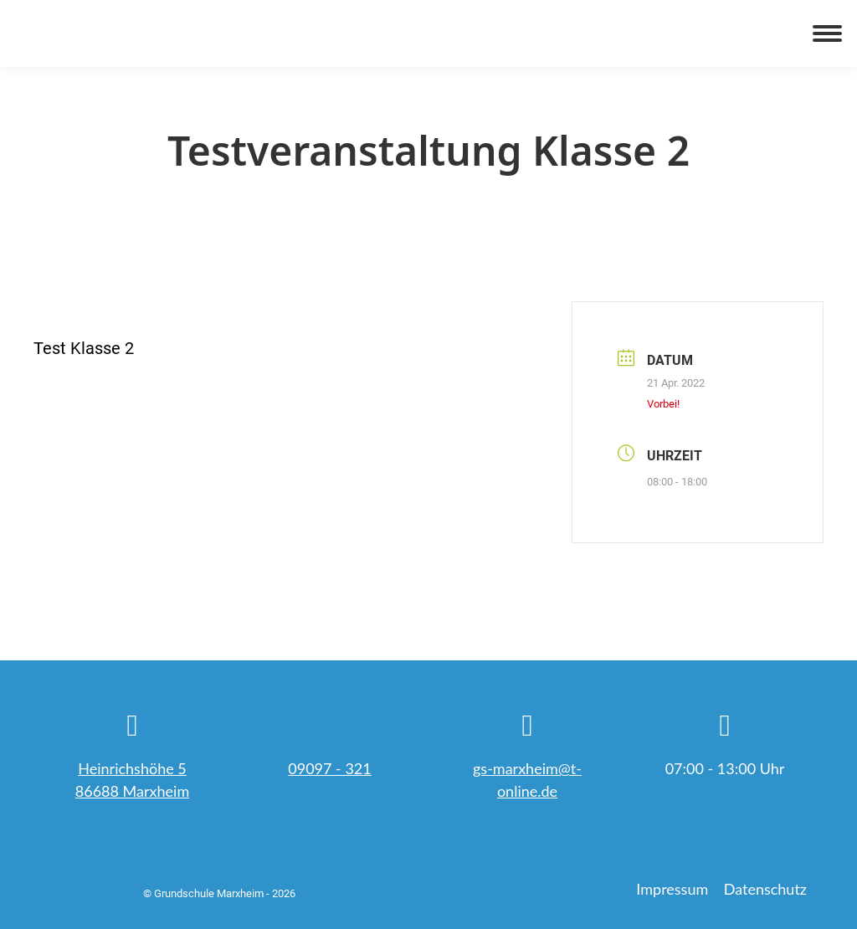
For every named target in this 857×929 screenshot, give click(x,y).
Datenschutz (765, 889)
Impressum (672, 889)
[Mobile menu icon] (827, 33)
